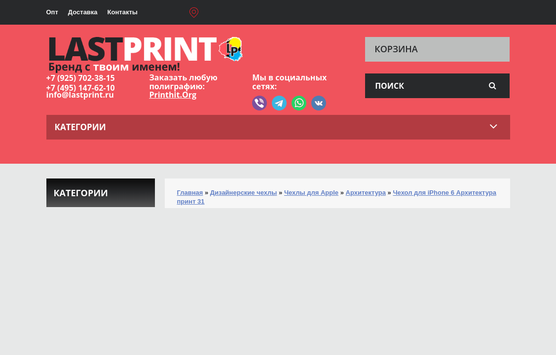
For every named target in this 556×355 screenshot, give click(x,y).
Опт (52, 12)
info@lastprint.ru (80, 94)
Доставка (83, 12)
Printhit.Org (172, 94)
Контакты (123, 12)
